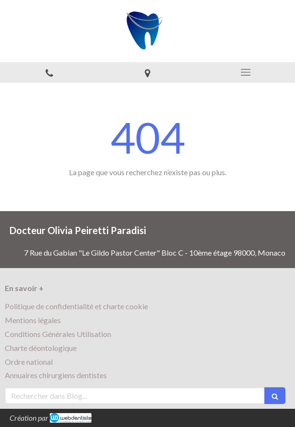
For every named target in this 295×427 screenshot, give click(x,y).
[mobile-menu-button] (246, 72)
